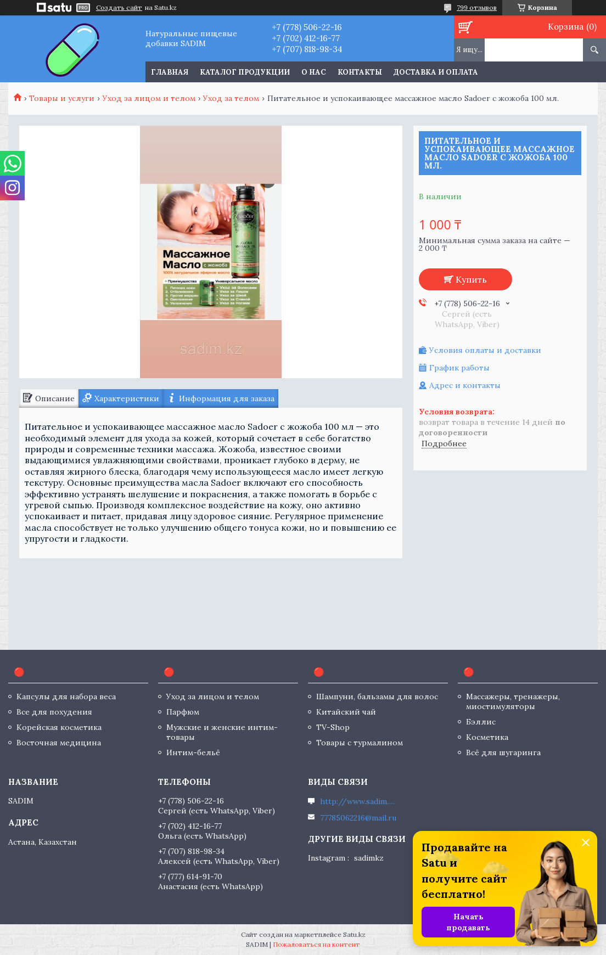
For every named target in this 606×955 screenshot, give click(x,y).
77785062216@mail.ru (358, 818)
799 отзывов (477, 7)
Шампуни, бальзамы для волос (377, 696)
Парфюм (182, 712)
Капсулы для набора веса (66, 696)
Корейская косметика (59, 727)
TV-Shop (333, 727)
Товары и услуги (61, 98)
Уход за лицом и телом (149, 98)
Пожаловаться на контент (316, 944)
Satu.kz (354, 934)
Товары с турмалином (359, 743)
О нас (313, 72)
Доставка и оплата (436, 72)
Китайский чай (346, 712)
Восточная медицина (58, 743)
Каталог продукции (245, 72)
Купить (471, 279)
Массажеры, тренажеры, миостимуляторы (513, 701)
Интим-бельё (193, 752)
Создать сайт (119, 8)
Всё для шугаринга (503, 752)
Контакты (360, 72)
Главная (169, 72)
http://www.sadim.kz (358, 801)
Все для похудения (54, 712)
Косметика (487, 737)
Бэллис (481, 722)
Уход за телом (231, 98)
